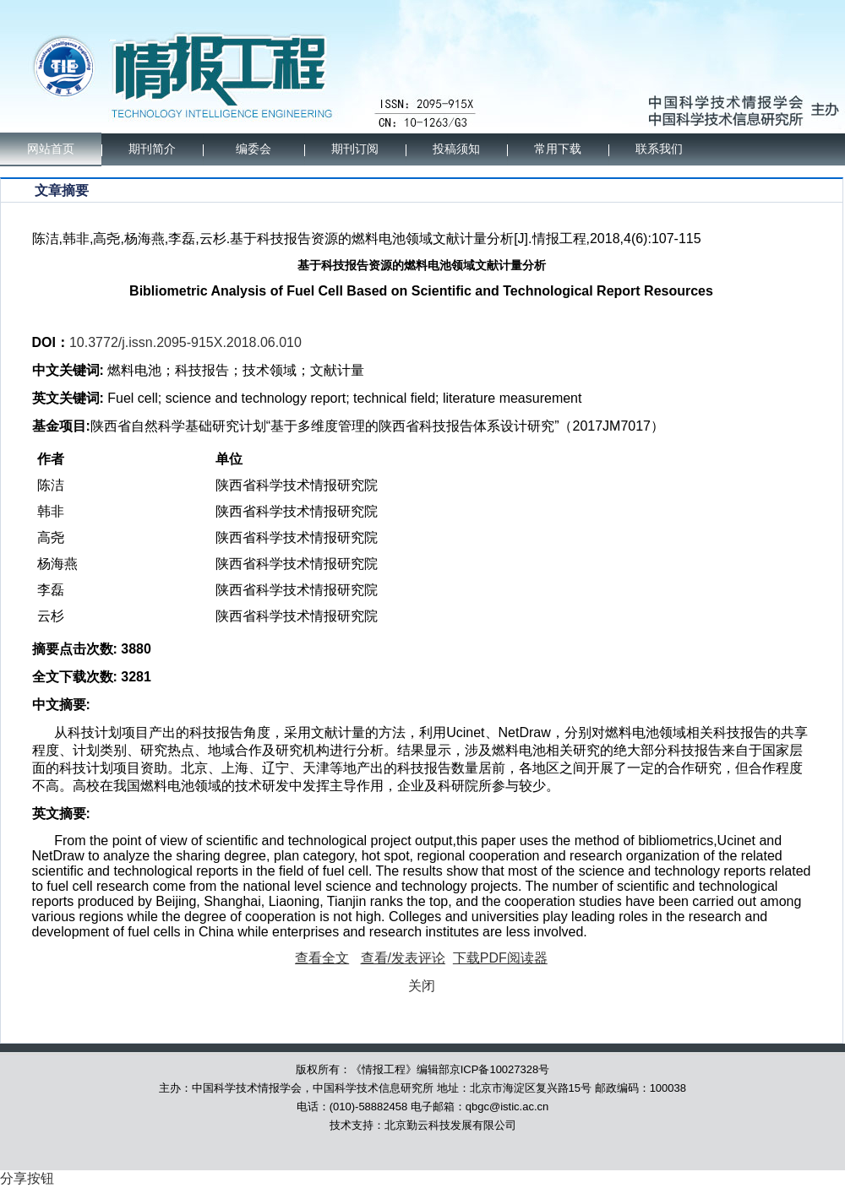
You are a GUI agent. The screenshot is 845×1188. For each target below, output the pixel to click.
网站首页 (50, 149)
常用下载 (557, 149)
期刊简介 (152, 149)
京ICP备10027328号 (500, 1069)
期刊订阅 (355, 149)
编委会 (253, 149)
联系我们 (659, 149)
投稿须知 (456, 149)
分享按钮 (27, 1178)
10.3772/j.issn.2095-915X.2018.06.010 (185, 342)
